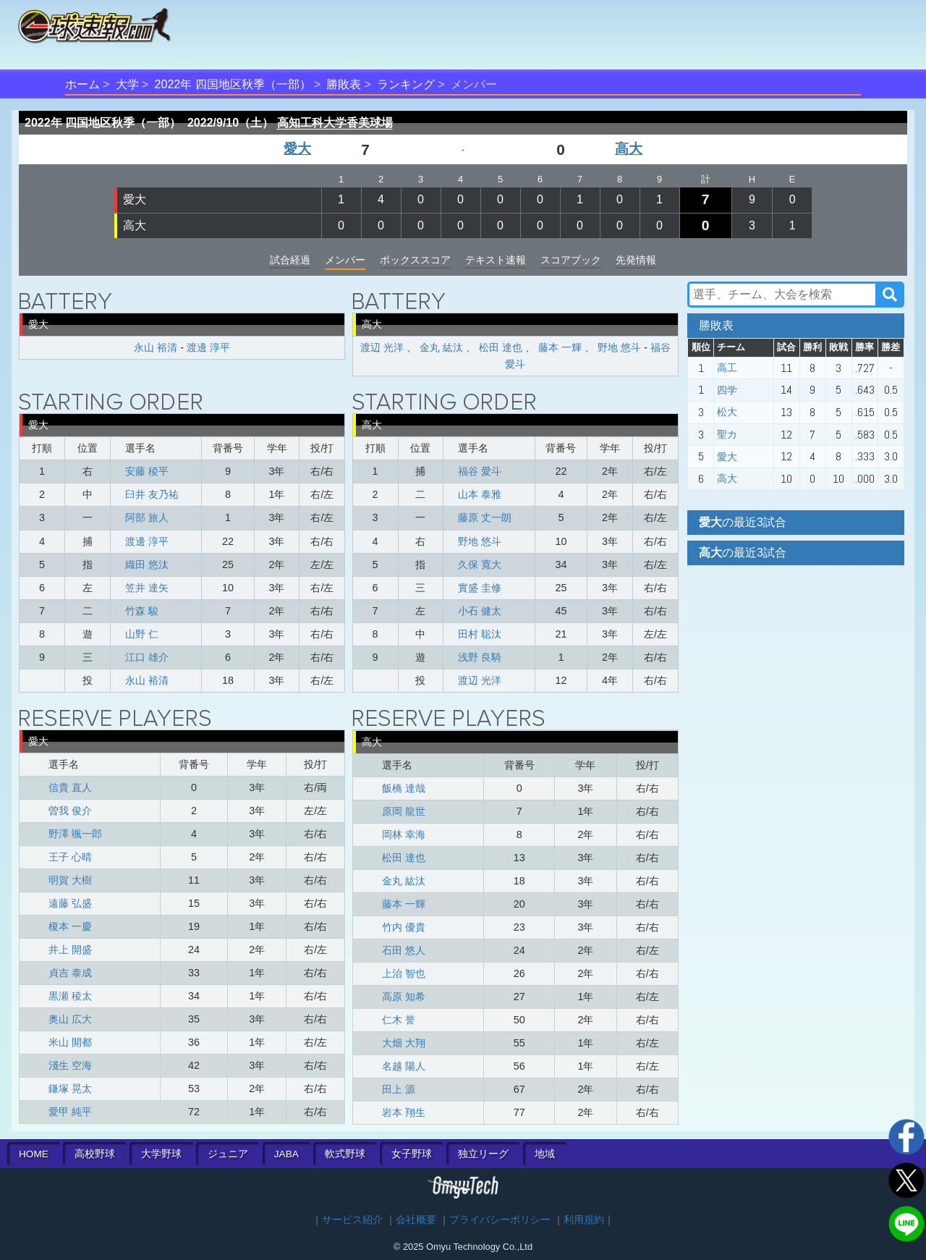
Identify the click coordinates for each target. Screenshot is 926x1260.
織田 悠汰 (147, 564)
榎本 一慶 (70, 926)
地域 (545, 1154)
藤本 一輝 (560, 347)
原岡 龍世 (403, 811)
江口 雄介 (147, 657)
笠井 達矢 (147, 587)
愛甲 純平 (70, 1111)
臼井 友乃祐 (152, 494)
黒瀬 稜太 (70, 996)
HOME (33, 1154)
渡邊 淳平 (208, 347)
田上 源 (398, 1089)
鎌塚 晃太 (70, 1088)
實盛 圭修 (479, 587)
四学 (727, 390)
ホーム (82, 84)
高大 (628, 148)
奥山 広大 (70, 1019)
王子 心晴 (70, 857)
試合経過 (290, 260)
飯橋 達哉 (403, 788)
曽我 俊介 (70, 810)
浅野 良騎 (479, 657)
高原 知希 (403, 996)
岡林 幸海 (403, 834)
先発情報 (636, 260)
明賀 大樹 (70, 880)
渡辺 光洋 (382, 347)
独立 (483, 1154)
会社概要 (416, 1219)
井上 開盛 (70, 949)
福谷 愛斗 (479, 471)
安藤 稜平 (147, 471)
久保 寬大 (479, 564)
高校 (95, 1154)
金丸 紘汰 (441, 347)
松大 (727, 411)
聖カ (727, 434)
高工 (727, 367)
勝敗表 (343, 84)
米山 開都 (70, 1042)
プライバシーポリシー (500, 1219)
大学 (127, 84)
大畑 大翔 (403, 1043)
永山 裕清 (155, 347)
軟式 (345, 1154)
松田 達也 (500, 347)
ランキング (406, 84)
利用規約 (584, 1219)
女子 (411, 1154)
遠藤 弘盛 (70, 903)
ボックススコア (415, 260)
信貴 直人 (70, 787)
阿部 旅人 (147, 517)
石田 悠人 (403, 950)
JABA (286, 1154)
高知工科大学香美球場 (335, 123)
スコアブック (570, 260)
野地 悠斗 (619, 347)
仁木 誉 (398, 1020)
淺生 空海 (70, 1065)
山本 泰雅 (479, 494)
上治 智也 (403, 973)
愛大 (297, 148)
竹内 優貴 (403, 927)
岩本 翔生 (403, 1112)
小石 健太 (479, 611)
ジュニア (228, 1154)
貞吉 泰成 (70, 972)
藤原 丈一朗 (484, 517)
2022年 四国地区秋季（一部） (233, 84)
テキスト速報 (495, 260)
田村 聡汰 (479, 634)
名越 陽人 (403, 1066)
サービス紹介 (352, 1219)
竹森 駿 (141, 611)
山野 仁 (141, 634)
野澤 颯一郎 (75, 834)
